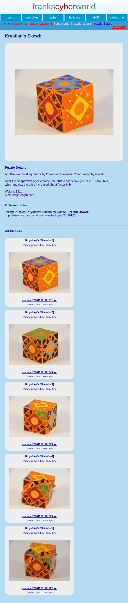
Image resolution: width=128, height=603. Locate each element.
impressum (119, 27)
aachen (53, 17)
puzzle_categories (41, 23)
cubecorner (117, 17)
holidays (74, 17)
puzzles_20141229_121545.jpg (39, 372)
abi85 (95, 17)
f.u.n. (10, 17)
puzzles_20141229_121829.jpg (39, 516)
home (6, 23)
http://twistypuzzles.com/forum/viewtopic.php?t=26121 (40, 215)
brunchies (32, 17)
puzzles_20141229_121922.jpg (39, 588)
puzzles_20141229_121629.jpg (39, 444)
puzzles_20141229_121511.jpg (39, 300)
